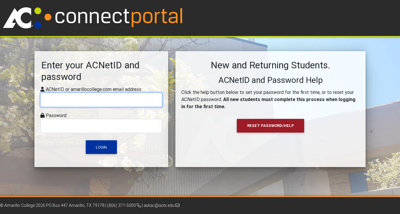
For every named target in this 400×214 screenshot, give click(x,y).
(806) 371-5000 (124, 205)
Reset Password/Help (270, 125)
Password (56, 115)
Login (101, 147)
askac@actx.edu (162, 205)
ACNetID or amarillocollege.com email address (93, 89)
